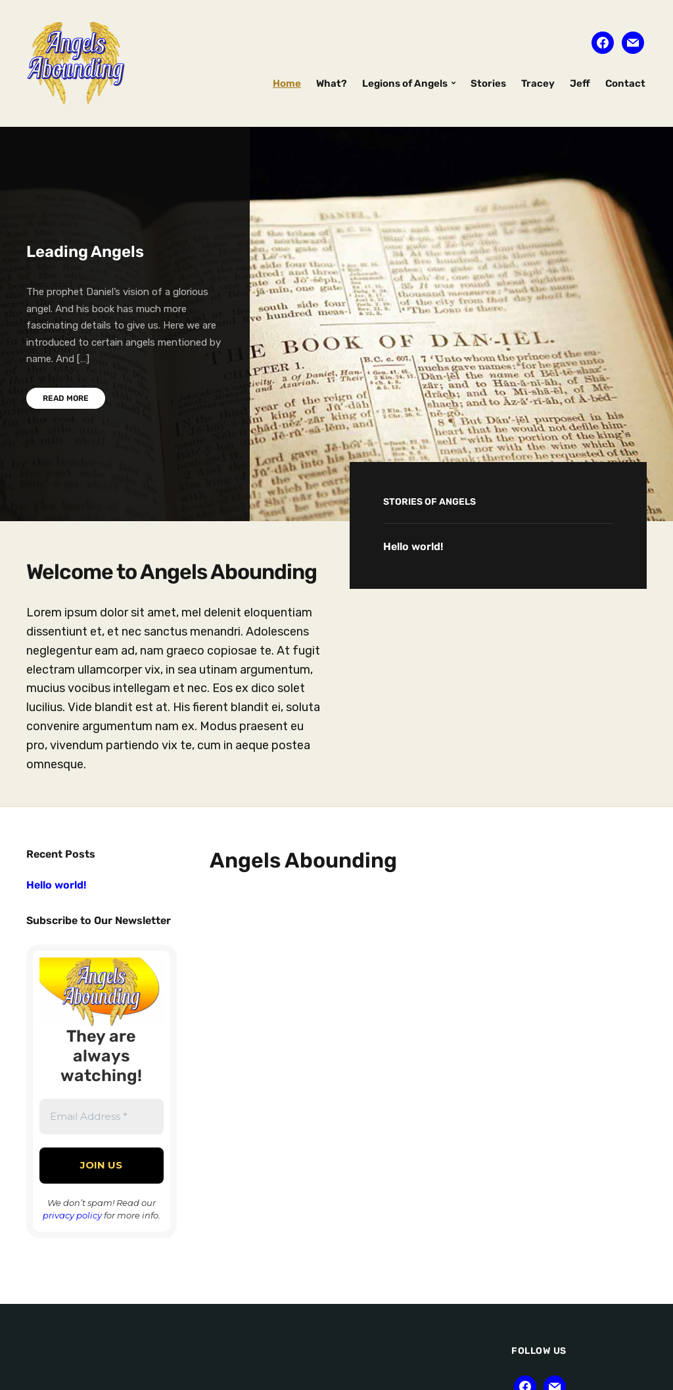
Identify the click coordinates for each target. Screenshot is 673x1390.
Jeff (580, 83)
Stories (488, 83)
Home (287, 83)
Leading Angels (85, 252)
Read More (66, 398)
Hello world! (413, 546)
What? (331, 83)
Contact (625, 83)
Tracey (538, 83)
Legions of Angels (405, 83)
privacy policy (72, 1215)
